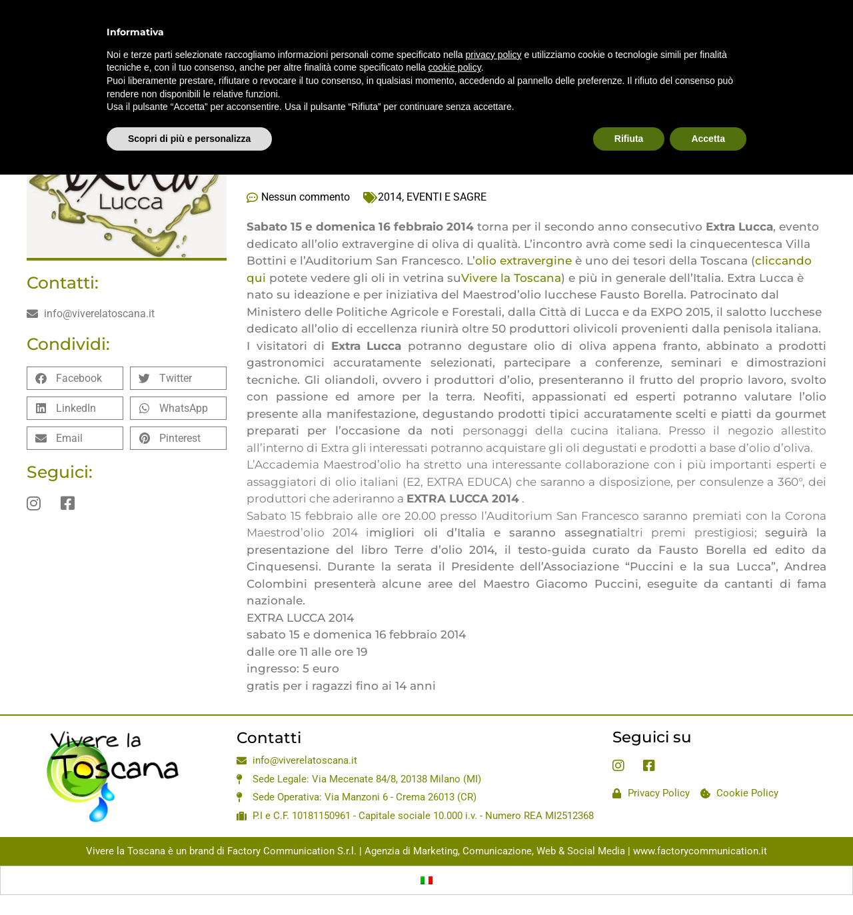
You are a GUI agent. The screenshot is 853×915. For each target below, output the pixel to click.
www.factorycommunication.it (700, 851)
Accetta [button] (708, 138)
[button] (75, 378)
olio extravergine (523, 260)
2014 (390, 197)
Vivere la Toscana (511, 278)
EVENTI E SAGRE (446, 197)
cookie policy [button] (454, 67)
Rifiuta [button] (629, 138)
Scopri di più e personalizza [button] (189, 138)
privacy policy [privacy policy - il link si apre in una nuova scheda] (494, 54)
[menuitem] (426, 880)
